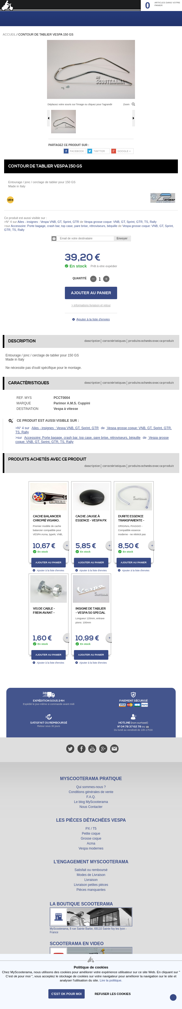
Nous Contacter (90, 807)
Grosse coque (91, 838)
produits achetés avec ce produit (151, 341)
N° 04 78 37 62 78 (129, 726)
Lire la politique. (111, 980)
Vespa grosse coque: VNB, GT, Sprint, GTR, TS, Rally (119, 221)
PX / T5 (91, 829)
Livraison (91, 880)
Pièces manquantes (90, 890)
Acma (91, 843)
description (92, 341)
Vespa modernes (91, 848)
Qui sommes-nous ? (91, 787)
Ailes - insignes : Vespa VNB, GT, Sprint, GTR (48, 221)
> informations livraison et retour (91, 305)
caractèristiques (114, 341)
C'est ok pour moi (66, 994)
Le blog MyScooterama (91, 802)
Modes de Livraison (91, 875)
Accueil (9, 34)
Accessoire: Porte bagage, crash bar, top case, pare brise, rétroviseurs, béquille (64, 226)
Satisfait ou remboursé (91, 870)
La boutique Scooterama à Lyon (91, 917)
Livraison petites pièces (91, 885)
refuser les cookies (113, 994)
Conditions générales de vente (91, 792)
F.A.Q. (90, 797)
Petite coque (91, 833)
